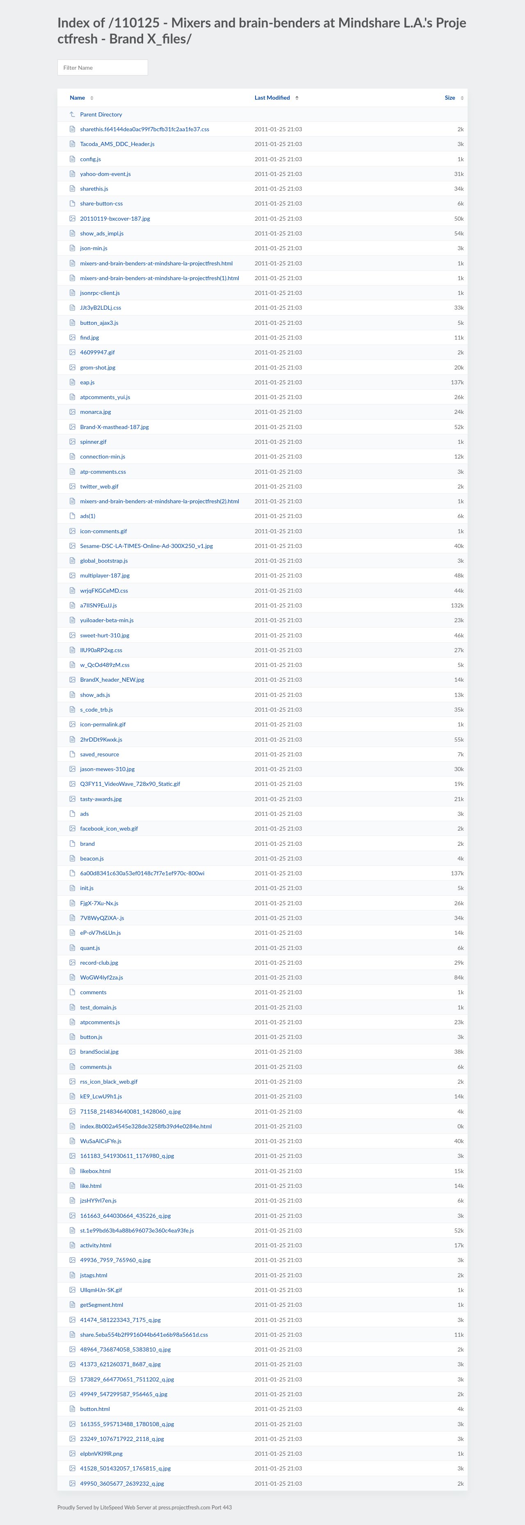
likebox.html (90, 1170)
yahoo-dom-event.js (100, 173)
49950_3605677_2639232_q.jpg (116, 1483)
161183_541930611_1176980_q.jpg (121, 1155)
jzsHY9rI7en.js (92, 1200)
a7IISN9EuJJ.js (93, 605)
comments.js (90, 1066)
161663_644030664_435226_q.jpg (120, 1215)
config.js (85, 158)
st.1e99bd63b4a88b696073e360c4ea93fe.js (131, 1230)
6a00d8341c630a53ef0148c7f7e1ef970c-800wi (136, 873)
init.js (81, 887)
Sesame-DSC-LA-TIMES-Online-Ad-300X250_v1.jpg (141, 545)
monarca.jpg (90, 411)
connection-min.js (97, 456)
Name (77, 97)
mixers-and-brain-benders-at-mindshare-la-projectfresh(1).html (154, 277)
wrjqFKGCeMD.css (98, 590)
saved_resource (94, 754)
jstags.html (88, 1275)
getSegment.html (96, 1304)
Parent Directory (95, 114)
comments (88, 992)
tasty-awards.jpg (95, 798)
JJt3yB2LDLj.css (95, 307)
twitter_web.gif (94, 486)
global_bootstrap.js (98, 560)
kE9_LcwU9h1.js (95, 1096)
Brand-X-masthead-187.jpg (109, 426)
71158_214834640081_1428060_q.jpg (125, 1111)
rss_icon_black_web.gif (103, 1081)
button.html (89, 1408)
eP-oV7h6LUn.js (95, 932)
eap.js (82, 382)
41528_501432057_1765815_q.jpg (120, 1468)
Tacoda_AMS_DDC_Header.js (112, 143)
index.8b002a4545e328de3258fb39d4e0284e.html (140, 1126)
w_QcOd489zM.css (99, 664)
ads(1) (82, 515)
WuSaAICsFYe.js (95, 1140)
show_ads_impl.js (96, 233)
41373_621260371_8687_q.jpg (115, 1364)
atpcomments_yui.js (99, 396)
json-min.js (88, 247)
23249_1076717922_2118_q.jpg (116, 1438)
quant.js (84, 947)
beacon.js (86, 858)
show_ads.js (89, 694)
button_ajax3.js (93, 322)
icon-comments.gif (98, 530)
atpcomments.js (94, 1021)
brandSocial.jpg (94, 1051)
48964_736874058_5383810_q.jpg (120, 1349)
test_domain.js (92, 1007)
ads (79, 813)
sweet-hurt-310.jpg (99, 635)
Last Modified (272, 97)
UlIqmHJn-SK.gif (95, 1289)
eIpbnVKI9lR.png (96, 1453)
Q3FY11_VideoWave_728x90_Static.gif (124, 783)
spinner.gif (87, 441)
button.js (85, 1036)
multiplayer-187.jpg (99, 575)
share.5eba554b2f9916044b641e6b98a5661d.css (138, 1334)
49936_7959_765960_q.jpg (110, 1259)
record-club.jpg (93, 962)
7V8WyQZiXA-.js (96, 917)
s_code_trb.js (91, 709)
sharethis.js (88, 188)
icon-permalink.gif (97, 724)
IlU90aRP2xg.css (95, 649)
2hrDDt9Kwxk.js (95, 739)
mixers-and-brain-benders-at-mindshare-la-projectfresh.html (151, 263)
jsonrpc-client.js (94, 292)
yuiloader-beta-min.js (101, 619)
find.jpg (84, 337)
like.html (85, 1185)
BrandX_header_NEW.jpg (106, 679)
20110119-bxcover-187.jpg (109, 218)
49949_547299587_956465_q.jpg (118, 1393)
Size (450, 97)
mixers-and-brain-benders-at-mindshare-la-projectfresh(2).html (154, 501)
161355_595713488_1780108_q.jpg (121, 1423)
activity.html (90, 1245)
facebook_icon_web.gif (103, 828)
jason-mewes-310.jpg (102, 768)
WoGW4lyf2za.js (96, 977)
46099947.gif (92, 352)
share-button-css (96, 203)
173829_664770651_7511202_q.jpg (121, 1379)
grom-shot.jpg (92, 367)
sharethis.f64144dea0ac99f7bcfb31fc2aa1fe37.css (139, 129)
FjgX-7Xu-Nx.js (94, 902)
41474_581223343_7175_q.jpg (115, 1319)
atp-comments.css (97, 471)
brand (82, 843)
